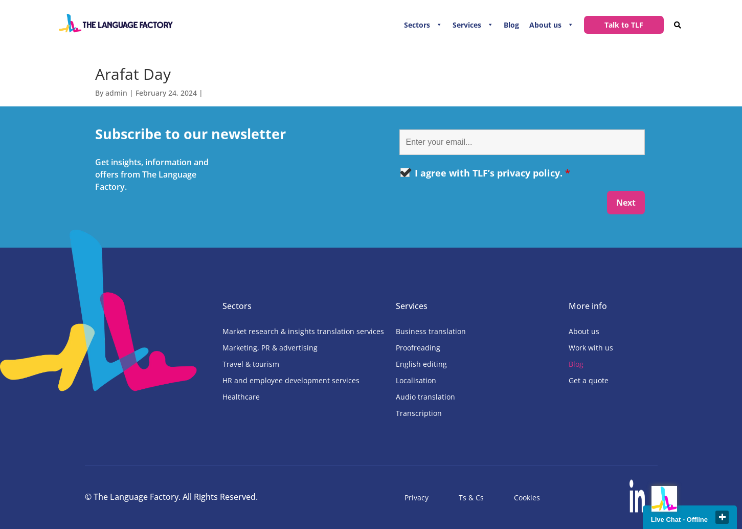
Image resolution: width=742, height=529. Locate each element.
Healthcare (241, 397)
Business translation (431, 331)
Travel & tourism (250, 364)
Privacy (416, 497)
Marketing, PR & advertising (270, 347)
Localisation (416, 380)
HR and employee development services (290, 380)
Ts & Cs (471, 497)
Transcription (419, 413)
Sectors (417, 25)
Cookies (527, 497)
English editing (421, 364)
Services (467, 25)
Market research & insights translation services (303, 331)
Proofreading (418, 347)
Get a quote (589, 380)
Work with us (591, 347)
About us (545, 25)
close (722, 517)
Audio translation (425, 397)
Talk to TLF (623, 25)
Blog (511, 25)
